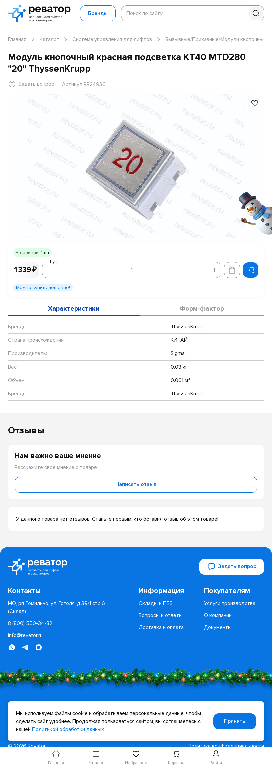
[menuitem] (169, 591)
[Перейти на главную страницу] (41, 13)
